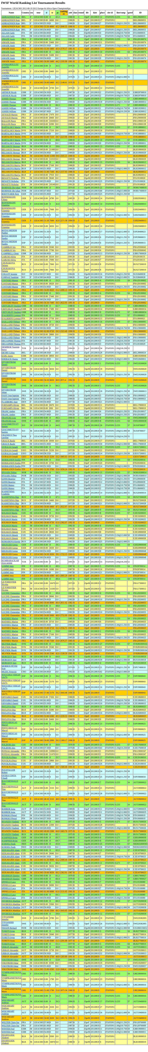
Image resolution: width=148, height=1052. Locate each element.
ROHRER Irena (8, 809)
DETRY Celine (8, 353)
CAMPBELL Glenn (10, 253)
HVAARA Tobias (9, 472)
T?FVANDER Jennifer (8, 918)
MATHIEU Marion (10, 618)
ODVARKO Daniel (10, 697)
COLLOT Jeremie (9, 274)
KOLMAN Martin (9, 513)
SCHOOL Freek (8, 844)
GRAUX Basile (8, 441)
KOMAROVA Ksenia (11, 541)
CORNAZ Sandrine (10, 277)
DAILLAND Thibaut (11, 322)
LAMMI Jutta (7, 566)
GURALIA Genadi (10, 447)
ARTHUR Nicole (9, 92)
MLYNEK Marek (9, 644)
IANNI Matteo (8, 485)
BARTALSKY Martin (11, 127)
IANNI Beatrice (8, 479)
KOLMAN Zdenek (10, 532)
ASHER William (9, 108)
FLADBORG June (10, 402)
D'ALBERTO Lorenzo (11, 315)
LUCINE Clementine (11, 593)
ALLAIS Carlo (8, 33)
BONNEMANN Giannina (8, 204)
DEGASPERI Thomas (11, 341)
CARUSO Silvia (9, 257)
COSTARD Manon (10, 280)
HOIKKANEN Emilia (11, 460)
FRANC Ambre (8, 411)
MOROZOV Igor (9, 656)
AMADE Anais (8, 39)
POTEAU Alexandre (10, 751)
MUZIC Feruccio (9, 672)
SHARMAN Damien (11, 876)
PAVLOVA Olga (9, 706)
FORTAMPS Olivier (10, 405)
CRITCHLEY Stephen (11, 306)
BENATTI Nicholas (10, 178)
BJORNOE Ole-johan (11, 187)
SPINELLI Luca (9, 882)
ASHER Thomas (9, 99)
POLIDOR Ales (8, 745)
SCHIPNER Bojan (10, 837)
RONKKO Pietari (9, 815)
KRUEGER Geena (10, 545)
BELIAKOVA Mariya (11, 162)
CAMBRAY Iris (8, 247)
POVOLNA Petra (9, 757)
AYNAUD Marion (9, 114)
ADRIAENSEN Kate (11, 17)
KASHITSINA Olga (10, 497)
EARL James (7, 356)
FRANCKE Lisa (9, 418)
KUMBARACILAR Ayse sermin (10, 561)
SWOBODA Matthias (11, 901)
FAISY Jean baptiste (10, 395)
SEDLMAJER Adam (11, 850)
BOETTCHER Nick (10, 194)
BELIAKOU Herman (11, 146)
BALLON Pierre (9, 121)
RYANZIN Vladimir (10, 822)
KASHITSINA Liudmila (8, 492)
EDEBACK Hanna (10, 359)
